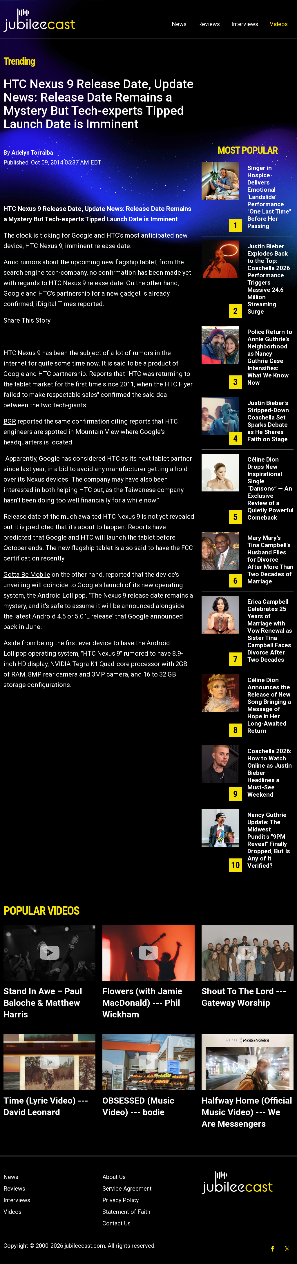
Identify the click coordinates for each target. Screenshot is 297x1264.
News (179, 24)
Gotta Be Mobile (26, 574)
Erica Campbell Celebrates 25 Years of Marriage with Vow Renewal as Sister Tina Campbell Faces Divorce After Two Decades (269, 630)
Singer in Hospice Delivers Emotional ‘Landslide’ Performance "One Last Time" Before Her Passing (269, 196)
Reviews (209, 24)
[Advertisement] (247, 109)
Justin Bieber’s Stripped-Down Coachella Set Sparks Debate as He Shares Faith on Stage (268, 421)
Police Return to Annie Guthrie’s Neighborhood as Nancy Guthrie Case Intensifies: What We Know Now (269, 357)
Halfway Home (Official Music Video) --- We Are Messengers (247, 1112)
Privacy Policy (120, 1200)
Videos (279, 24)
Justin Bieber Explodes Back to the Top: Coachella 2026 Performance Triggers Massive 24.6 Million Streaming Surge (268, 279)
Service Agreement (127, 1188)
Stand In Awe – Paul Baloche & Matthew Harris (42, 1002)
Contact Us (116, 1223)
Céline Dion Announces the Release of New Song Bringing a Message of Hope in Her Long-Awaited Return (269, 705)
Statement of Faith (126, 1211)
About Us (114, 1176)
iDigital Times (56, 304)
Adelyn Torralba (32, 152)
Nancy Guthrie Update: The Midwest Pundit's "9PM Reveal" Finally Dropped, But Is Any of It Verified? (268, 840)
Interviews (244, 24)
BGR (9, 421)
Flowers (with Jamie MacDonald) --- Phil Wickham (142, 1002)
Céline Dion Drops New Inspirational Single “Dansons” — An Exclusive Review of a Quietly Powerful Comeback (270, 488)
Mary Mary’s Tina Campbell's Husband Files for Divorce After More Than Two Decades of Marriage (270, 559)
